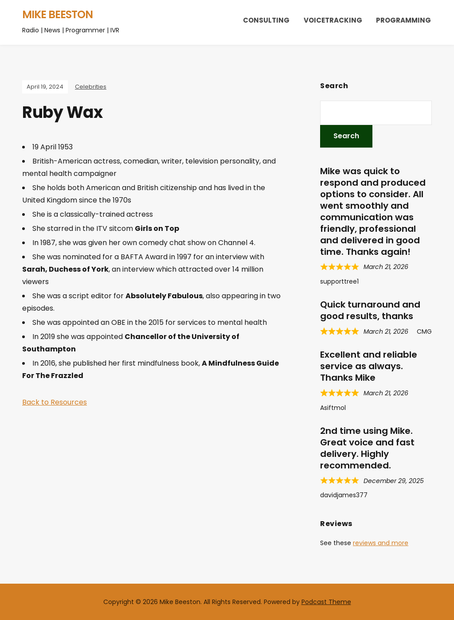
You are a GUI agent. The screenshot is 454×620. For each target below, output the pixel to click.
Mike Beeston (57, 14)
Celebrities (90, 86)
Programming (403, 20)
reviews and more (380, 542)
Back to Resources (54, 402)
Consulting (266, 20)
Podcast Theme (326, 601)
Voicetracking (333, 20)
